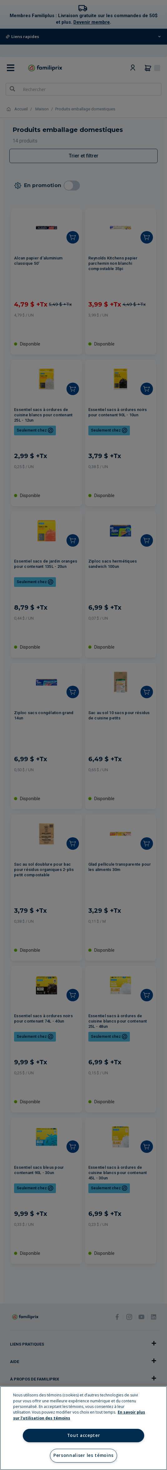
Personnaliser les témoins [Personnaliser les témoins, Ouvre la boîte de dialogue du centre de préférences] (83, 1455)
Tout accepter (83, 1435)
